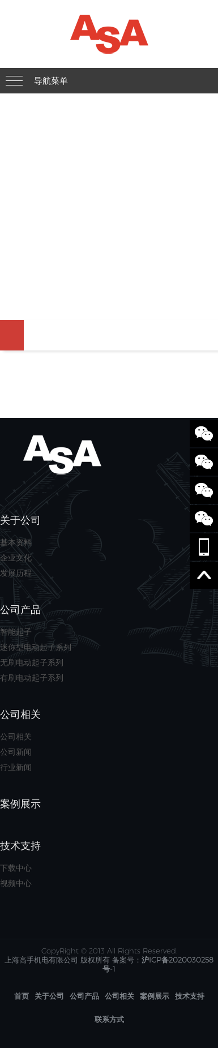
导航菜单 (51, 80)
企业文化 (16, 558)
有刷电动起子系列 (31, 678)
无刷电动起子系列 (31, 662)
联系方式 (109, 1019)
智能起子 (16, 632)
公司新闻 (16, 752)
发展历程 (16, 573)
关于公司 (49, 995)
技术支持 (189, 995)
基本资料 (16, 542)
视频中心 (16, 883)
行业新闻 (16, 767)
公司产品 (84, 995)
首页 (21, 995)
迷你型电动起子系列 (35, 647)
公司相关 (16, 737)
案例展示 (154, 995)
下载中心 (16, 868)
